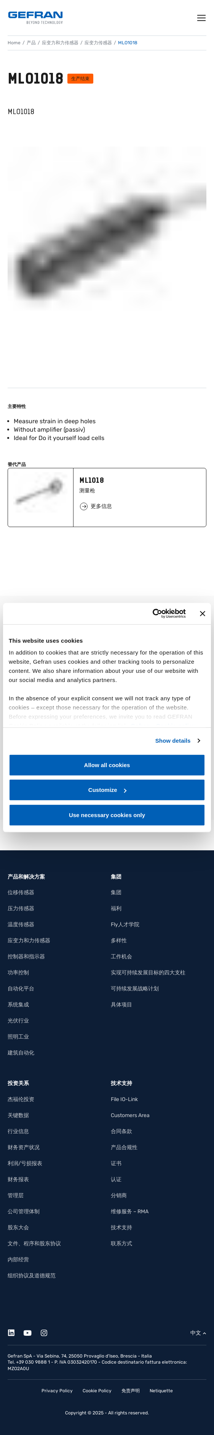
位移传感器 (21, 892)
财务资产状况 (24, 1147)
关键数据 (18, 1115)
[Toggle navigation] (201, 18)
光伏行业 (18, 1020)
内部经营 (18, 1259)
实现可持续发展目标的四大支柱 (148, 972)
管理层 (16, 1195)
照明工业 (18, 1037)
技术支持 (121, 1227)
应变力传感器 (98, 42)
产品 (31, 42)
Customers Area (130, 1115)
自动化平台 (21, 988)
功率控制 (18, 972)
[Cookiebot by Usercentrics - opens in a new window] (152, 614)
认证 (116, 1179)
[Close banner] (202, 613)
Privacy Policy (57, 1390)
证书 (116, 1163)
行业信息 (18, 1131)
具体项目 (121, 1004)
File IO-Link (124, 1099)
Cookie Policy (97, 1390)
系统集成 (18, 1004)
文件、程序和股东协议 (34, 1243)
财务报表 (18, 1179)
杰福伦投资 (21, 1099)
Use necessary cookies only (107, 814)
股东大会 (18, 1227)
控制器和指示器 (26, 956)
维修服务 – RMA (130, 1211)
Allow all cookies (107, 764)
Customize (107, 790)
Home (14, 42)
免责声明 (130, 1390)
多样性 (119, 940)
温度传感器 (21, 924)
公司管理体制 (24, 1211)
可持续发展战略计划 (135, 988)
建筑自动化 (21, 1053)
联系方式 (121, 1243)
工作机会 (121, 956)
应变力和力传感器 (60, 42)
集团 (116, 892)
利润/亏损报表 (25, 1163)
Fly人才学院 (125, 924)
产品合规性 (124, 1147)
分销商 (119, 1195)
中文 (195, 1333)
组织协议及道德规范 (32, 1275)
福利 (116, 908)
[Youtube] (31, 1331)
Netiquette (161, 1390)
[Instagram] (48, 1331)
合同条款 (121, 1131)
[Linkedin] (15, 1331)
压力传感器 (21, 908)
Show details (173, 740)
